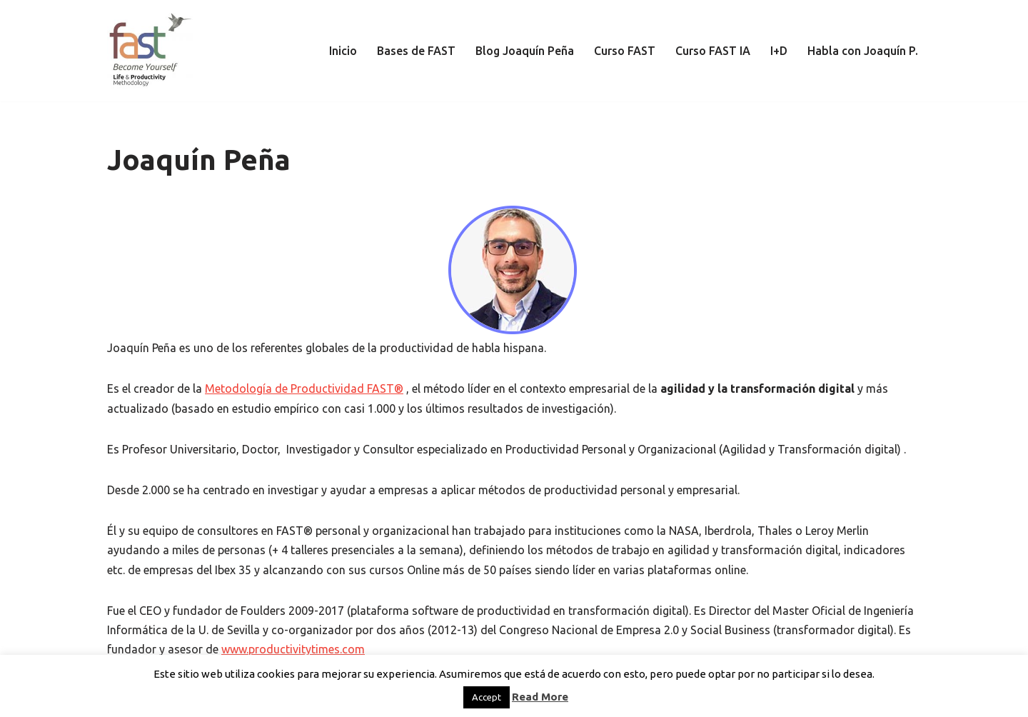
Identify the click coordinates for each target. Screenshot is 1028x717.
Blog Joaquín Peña (524, 50)
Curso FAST (624, 50)
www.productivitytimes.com (293, 649)
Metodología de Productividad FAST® (304, 388)
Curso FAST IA (712, 50)
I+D (778, 50)
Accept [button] (486, 697)
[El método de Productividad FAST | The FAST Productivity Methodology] (150, 51)
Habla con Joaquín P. (862, 50)
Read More (540, 697)
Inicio (343, 50)
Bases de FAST (416, 50)
